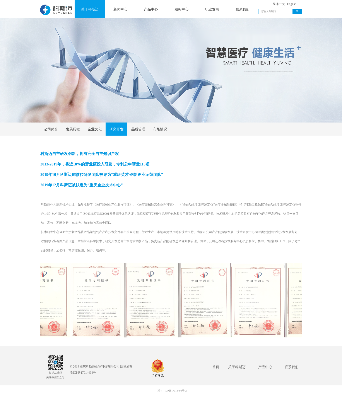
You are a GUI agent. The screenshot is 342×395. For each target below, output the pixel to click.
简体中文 (279, 4)
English (291, 4)
